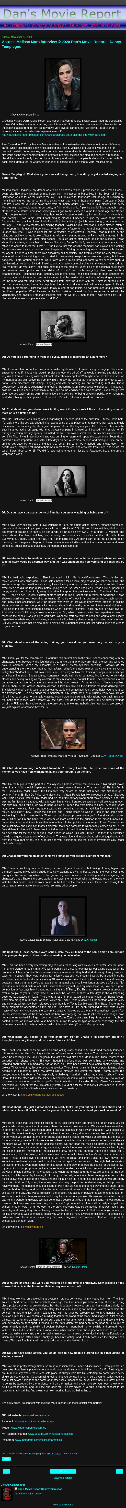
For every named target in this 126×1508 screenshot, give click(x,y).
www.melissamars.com (36, 1415)
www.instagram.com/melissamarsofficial (38, 1439)
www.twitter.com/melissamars (28, 1427)
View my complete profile (28, 1493)
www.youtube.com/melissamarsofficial (50, 1433)
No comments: (71, 1453)
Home (63, 1471)
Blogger (69, 1504)
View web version (63, 1477)
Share (6, 1459)
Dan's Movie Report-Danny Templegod (40, 1489)
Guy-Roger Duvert (112, 755)
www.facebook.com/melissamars (34, 1421)
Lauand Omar (79, 1266)
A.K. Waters (90, 939)
